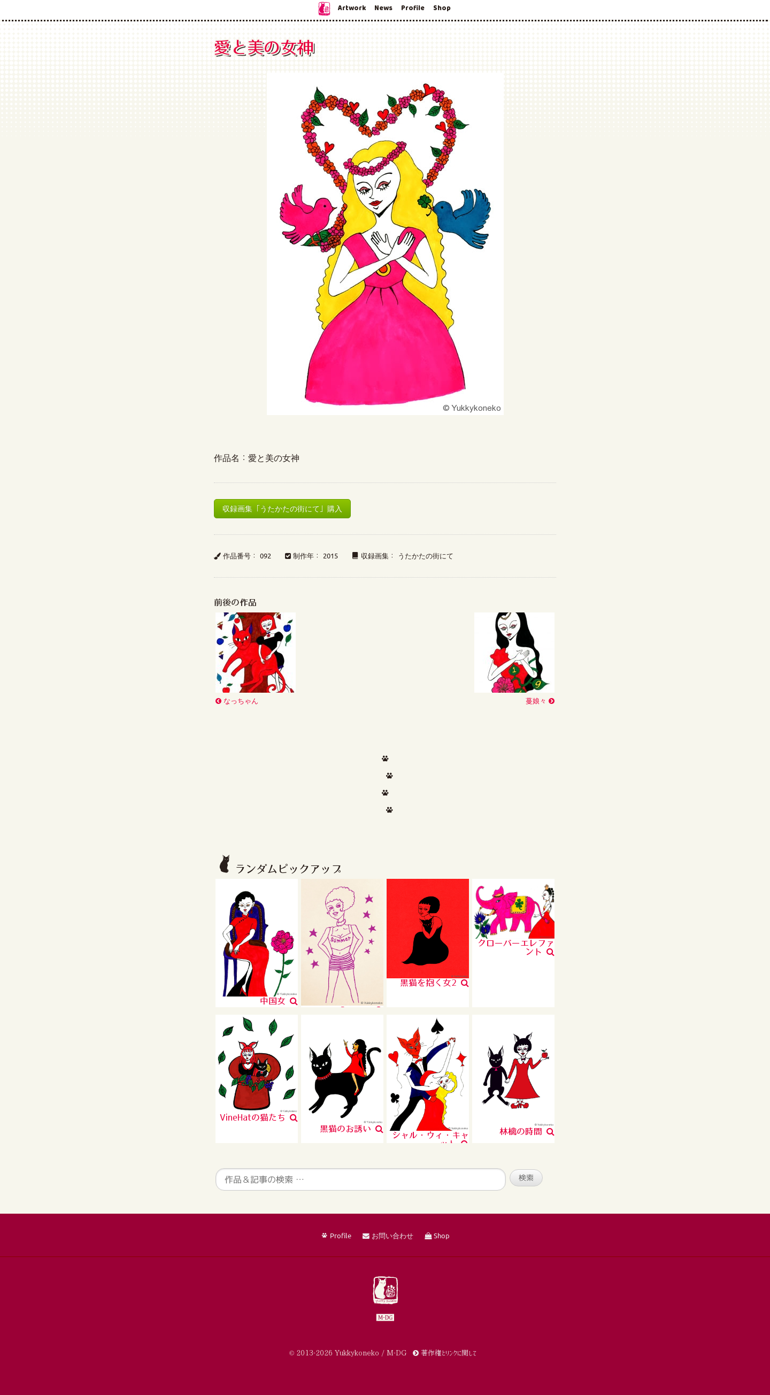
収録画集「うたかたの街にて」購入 (282, 508)
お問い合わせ (388, 1236)
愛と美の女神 (263, 47)
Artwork (352, 8)
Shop (442, 8)
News (383, 8)
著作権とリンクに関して (444, 1353)
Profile (413, 8)
